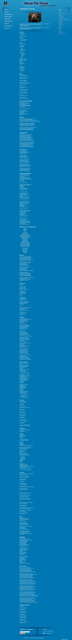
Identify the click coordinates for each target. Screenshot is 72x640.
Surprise (60, 14)
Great (59, 29)
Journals (6, 12)
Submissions (7, 19)
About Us (6, 23)
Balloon (21, 32)
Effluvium (60, 26)
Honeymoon (60, 27)
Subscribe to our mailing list (26, 629)
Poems (60, 9)
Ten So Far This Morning (62, 18)
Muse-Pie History (8, 25)
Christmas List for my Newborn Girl (64, 19)
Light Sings (60, 31)
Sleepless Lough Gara (62, 33)
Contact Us (7, 28)
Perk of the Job (61, 32)
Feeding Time (61, 22)
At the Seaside (61, 17)
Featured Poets (8, 16)
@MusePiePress (49, 633)
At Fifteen (60, 23)
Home (5, 9)
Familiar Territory (61, 24)
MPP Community (8, 21)
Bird (59, 12)
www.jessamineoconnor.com (24, 25)
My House (22, 255)
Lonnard (66, 639)
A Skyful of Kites (24, 132)
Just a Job (60, 28)
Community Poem (8, 14)
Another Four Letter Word (62, 13)
